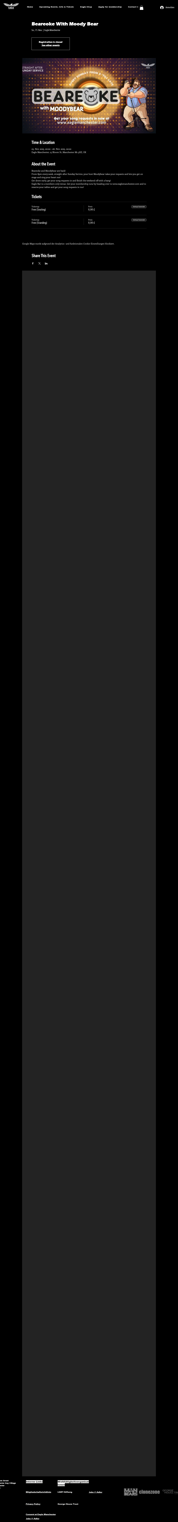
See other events (51, 45)
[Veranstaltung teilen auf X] (39, 263)
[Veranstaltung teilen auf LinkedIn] (46, 263)
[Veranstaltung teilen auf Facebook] (33, 263)
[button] (141, 7)
